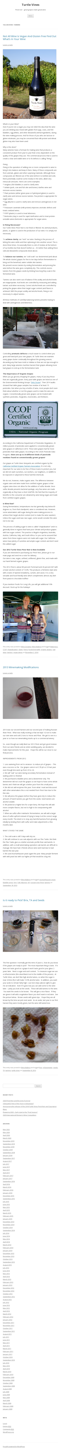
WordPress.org (8, 1432)
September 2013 (9, 1262)
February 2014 (8, 1248)
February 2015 (8, 1216)
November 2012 (8, 1291)
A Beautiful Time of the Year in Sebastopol (18, 1104)
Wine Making (36, 647)
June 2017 (6, 1167)
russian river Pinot (37, 882)
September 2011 (9, 1331)
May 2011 (6, 1343)
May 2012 (6, 1308)
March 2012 (7, 1314)
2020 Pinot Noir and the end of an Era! (16, 1101)
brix (15, 882)
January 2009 (7, 1409)
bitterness (54, 647)
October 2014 (7, 1227)
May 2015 (6, 1207)
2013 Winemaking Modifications (21, 667)
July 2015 (6, 1202)
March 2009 (7, 1403)
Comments (8, 1429)
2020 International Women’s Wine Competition (19, 1115)
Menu (30, 16)
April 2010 (6, 1369)
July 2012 (6, 1302)
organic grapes (46, 649)
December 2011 (8, 1323)
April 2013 (6, 1276)
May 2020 (6, 1132)
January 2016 (7, 1193)
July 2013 (6, 1268)
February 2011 (8, 1351)
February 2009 (8, 1406)
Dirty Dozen (35, 382)
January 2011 (7, 1354)
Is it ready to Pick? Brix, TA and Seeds (23, 900)
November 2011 (8, 1325)
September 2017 (9, 1158)
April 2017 (6, 1173)
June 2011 (6, 1340)
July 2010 (6, 1363)
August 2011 (7, 1334)
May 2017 (6, 1170)
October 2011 (7, 1328)
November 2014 (8, 1225)
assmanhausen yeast (47, 880)
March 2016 (7, 1187)
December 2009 (8, 1377)
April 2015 (6, 1210)
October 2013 (7, 1259)
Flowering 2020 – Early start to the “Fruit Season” (20, 1112)
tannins (10, 652)
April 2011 (6, 1346)
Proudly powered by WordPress (14, 1447)
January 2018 (7, 1155)
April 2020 (6, 1135)
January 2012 (7, 1320)
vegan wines (18, 652)
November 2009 (8, 1380)
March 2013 (7, 1279)
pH (29, 882)
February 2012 (8, 1317)
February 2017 (8, 1176)
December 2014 (8, 1222)
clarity (20, 649)
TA (4, 1070)
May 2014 (6, 1239)
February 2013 (8, 1282)
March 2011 (7, 1348)
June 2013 (6, 1271)
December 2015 (8, 1196)
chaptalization (12, 649)
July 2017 (6, 1164)
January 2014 (7, 1250)
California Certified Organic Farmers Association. (21, 466)
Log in (5, 1423)
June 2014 (6, 1236)
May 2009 (6, 1397)
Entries (7, 1426)
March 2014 (7, 1245)
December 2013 (8, 1253)
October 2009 (7, 1383)
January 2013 (7, 1285)
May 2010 (6, 1366)
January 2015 (7, 1219)
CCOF (5, 649)
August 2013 (7, 1265)
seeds (55, 1067)
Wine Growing (26, 647)
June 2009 (6, 1395)
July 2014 (6, 1233)
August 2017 (7, 1161)
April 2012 (6, 1311)
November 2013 (8, 1256)
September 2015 (9, 1199)
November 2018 (8, 1147)
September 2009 (9, 1386)
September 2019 (9, 1144)
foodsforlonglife (34, 649)
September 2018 (9, 1153)
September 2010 (9, 1360)
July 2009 (6, 1392)
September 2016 (9, 1181)
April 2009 (6, 1400)
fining (26, 649)
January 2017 (7, 1178)
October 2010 (7, 1357)
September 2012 (9, 1297)
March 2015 (7, 1213)
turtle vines (16, 1070)
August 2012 (7, 1299)
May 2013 (6, 1274)
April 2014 (6, 1242)
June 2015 (6, 1204)
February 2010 (8, 1374)
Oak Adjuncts (22, 882)
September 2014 (9, 1230)
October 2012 (7, 1294)
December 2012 (8, 1288)
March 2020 (7, 1138)
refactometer (47, 1067)
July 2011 (6, 1337)
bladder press (8, 882)
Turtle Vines (30, 5)
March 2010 (7, 1372)
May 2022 (6, 1129)
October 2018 (7, 1150)
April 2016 (6, 1184)
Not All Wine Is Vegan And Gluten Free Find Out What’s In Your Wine (29, 38)
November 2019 (8, 1141)
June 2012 (6, 1305)
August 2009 (7, 1389)
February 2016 (8, 1190)
